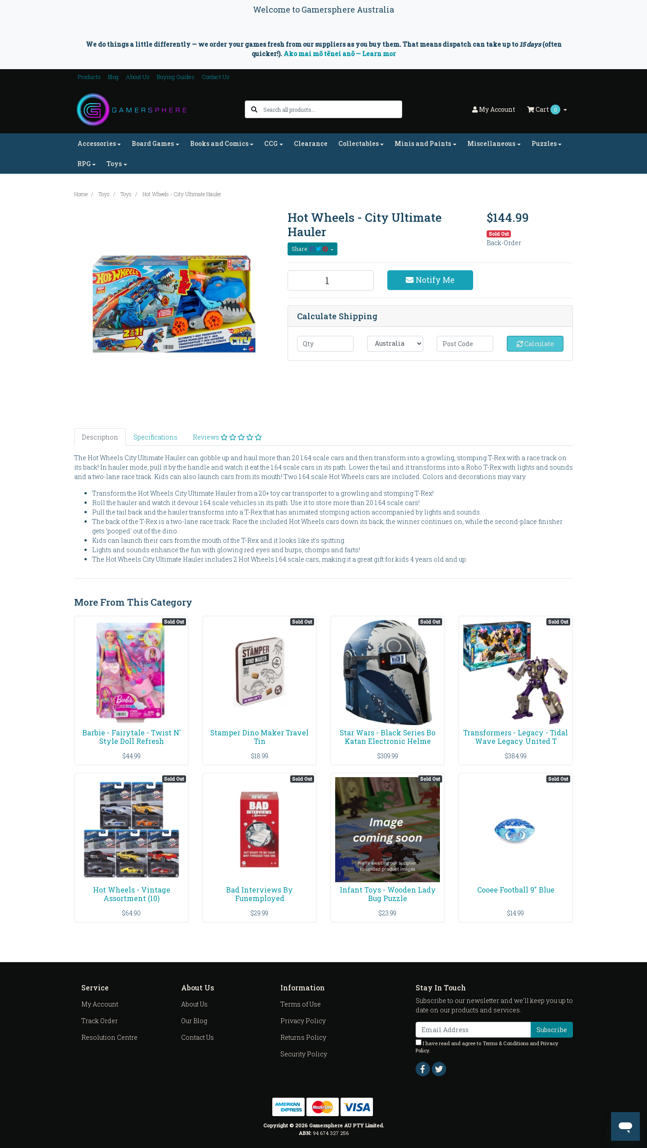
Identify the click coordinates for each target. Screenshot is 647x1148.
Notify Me (430, 280)
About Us (138, 77)
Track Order (99, 1020)
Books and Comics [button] (219, 143)
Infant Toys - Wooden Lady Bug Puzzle (388, 894)
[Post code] (465, 344)
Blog (113, 77)
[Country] (395, 344)
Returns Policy (303, 1037)
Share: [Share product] (310, 248)
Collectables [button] (358, 143)
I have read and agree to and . (487, 1046)
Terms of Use (300, 1004)
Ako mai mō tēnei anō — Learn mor (340, 53)
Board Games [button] (153, 143)
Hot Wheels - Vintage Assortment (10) (131, 894)
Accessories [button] (96, 143)
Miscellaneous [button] (491, 143)
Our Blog (194, 1020)
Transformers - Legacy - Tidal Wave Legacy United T (515, 737)
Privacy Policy (303, 1020)
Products (89, 77)
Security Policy (303, 1054)
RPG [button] (84, 163)
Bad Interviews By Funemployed (259, 894)
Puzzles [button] (544, 143)
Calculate (535, 343)
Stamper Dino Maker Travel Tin (259, 737)
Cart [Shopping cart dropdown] (544, 109)
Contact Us (216, 77)
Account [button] (493, 109)
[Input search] (332, 109)
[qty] (325, 344)
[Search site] (254, 109)
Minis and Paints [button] (422, 143)
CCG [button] (271, 143)
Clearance (311, 143)
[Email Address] (473, 1030)
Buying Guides (176, 77)
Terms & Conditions (505, 1043)
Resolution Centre (109, 1037)
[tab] (100, 437)
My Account (99, 1004)
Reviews (227, 437)
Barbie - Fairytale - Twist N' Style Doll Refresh (131, 737)
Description (100, 437)
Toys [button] (114, 163)
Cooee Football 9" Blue (515, 889)
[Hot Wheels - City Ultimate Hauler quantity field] (331, 280)
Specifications (155, 437)
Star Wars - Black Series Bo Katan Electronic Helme (387, 737)
